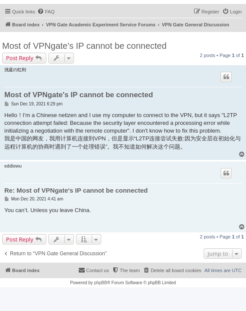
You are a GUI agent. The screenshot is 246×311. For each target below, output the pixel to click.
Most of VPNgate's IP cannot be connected (84, 46)
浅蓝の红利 (15, 69)
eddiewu (13, 166)
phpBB (100, 282)
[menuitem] (45, 11)
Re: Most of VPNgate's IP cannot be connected (76, 190)
